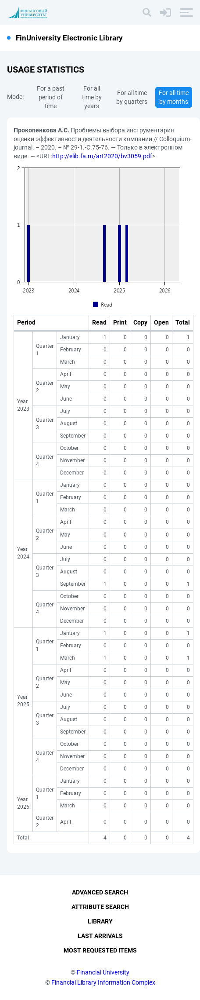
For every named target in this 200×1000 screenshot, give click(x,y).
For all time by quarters (131, 97)
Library (100, 921)
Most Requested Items (100, 950)
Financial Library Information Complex (103, 982)
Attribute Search (100, 906)
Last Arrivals (100, 935)
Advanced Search (100, 892)
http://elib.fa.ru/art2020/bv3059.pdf (102, 156)
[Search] (147, 12)
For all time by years (92, 97)
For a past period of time (50, 97)
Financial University (103, 972)
